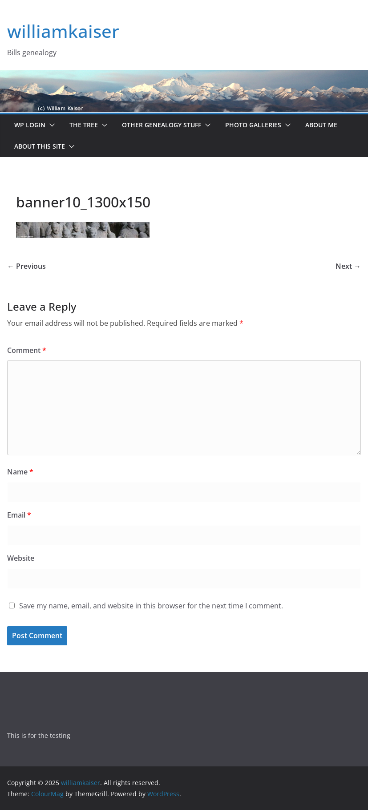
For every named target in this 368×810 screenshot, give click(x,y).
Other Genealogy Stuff (161, 125)
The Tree (83, 125)
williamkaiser (63, 31)
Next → (348, 266)
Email (19, 515)
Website (20, 558)
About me (321, 125)
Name (20, 472)
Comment (26, 350)
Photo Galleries (253, 125)
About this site (39, 146)
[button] (50, 125)
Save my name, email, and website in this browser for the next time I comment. (151, 606)
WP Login (29, 125)
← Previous (26, 266)
